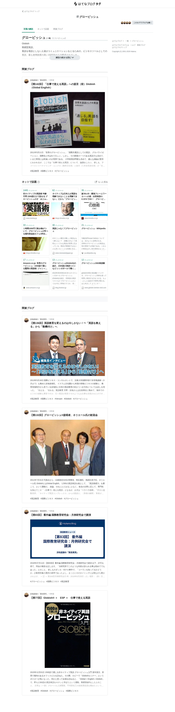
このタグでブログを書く (143, 23)
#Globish (68, 399)
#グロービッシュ (62, 171)
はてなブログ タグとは (120, 45)
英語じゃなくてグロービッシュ (64, 229)
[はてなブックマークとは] (38, 182)
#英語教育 (34, 171)
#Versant (58, 399)
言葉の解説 (28, 29)
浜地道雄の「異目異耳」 (39, 80)
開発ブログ (141, 45)
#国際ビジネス (47, 171)
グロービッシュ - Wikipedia (93, 228)
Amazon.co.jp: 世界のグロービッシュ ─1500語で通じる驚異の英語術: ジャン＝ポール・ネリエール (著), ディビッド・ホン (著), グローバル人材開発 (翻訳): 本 (35, 266)
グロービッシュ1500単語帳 (93, 263)
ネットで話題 (43, 29)
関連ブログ (58, 29)
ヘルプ (133, 45)
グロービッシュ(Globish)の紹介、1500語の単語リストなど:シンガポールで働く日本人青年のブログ (64, 266)
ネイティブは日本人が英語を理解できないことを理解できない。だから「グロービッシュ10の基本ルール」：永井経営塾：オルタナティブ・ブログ (64, 197)
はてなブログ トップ (31, 11)
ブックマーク (30, 190)
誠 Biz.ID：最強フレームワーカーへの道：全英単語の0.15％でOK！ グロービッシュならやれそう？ (94, 197)
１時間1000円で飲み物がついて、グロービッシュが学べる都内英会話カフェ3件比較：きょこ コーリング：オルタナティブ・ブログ (35, 231)
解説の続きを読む (65, 57)
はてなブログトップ (119, 47)
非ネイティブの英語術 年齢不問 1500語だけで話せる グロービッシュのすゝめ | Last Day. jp (35, 197)
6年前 (52, 80)
